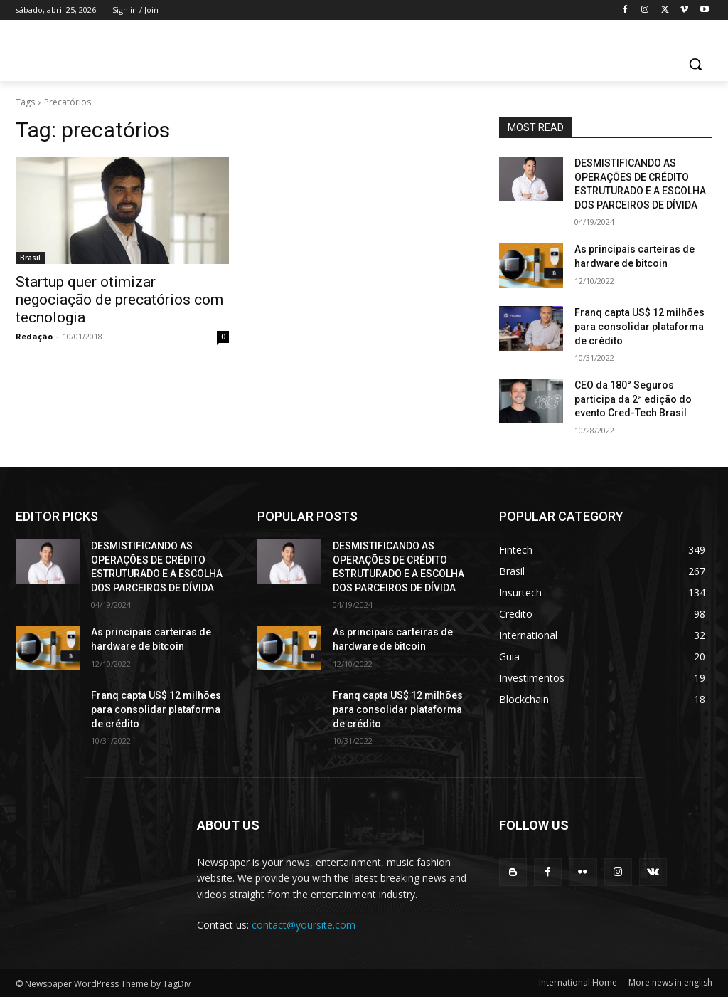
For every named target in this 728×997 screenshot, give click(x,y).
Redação (34, 336)
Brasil (30, 258)
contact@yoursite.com (303, 925)
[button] (695, 64)
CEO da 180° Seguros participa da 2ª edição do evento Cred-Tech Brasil (633, 398)
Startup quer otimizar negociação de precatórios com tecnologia (119, 299)
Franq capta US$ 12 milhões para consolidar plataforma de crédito (639, 326)
